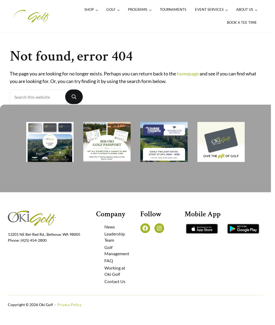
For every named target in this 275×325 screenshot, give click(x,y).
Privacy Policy (69, 304)
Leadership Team (114, 237)
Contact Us (114, 281)
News (109, 226)
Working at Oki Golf (114, 271)
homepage (188, 74)
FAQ (108, 260)
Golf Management (116, 250)
